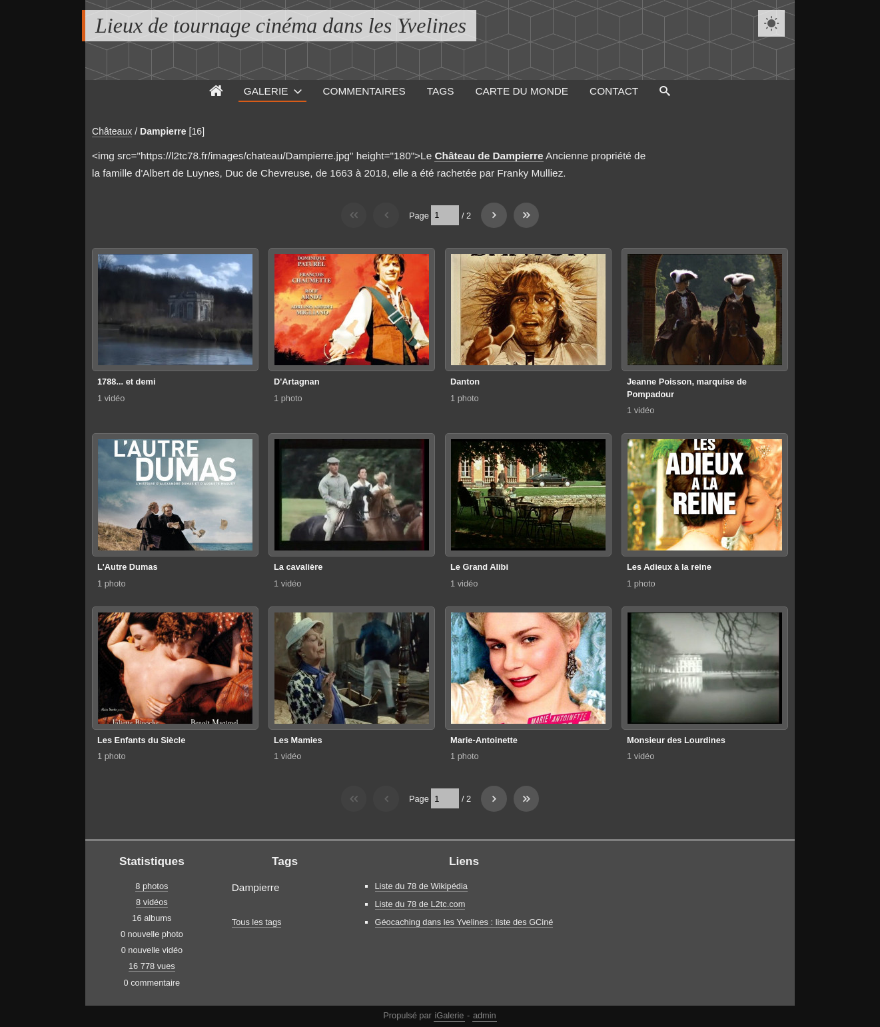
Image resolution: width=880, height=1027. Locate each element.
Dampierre (163, 131)
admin (484, 1015)
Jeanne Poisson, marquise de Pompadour (687, 388)
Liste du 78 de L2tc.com (420, 904)
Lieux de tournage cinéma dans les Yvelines (280, 25)
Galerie (266, 91)
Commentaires (363, 91)
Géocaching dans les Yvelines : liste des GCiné (464, 922)
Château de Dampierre (488, 155)
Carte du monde (521, 91)
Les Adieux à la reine (669, 567)
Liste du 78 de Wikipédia (421, 886)
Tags (440, 91)
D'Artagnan (296, 382)
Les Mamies (298, 740)
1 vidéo (111, 398)
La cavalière (298, 567)
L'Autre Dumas (127, 567)
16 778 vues (152, 966)
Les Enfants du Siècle (141, 740)
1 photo (288, 398)
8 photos (151, 886)
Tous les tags (257, 922)
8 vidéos (152, 902)
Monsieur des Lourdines (676, 740)
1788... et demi (126, 382)
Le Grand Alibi (479, 567)
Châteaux (112, 131)
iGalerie (449, 1015)
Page (419, 215)
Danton (465, 382)
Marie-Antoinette (484, 740)
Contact (614, 91)
